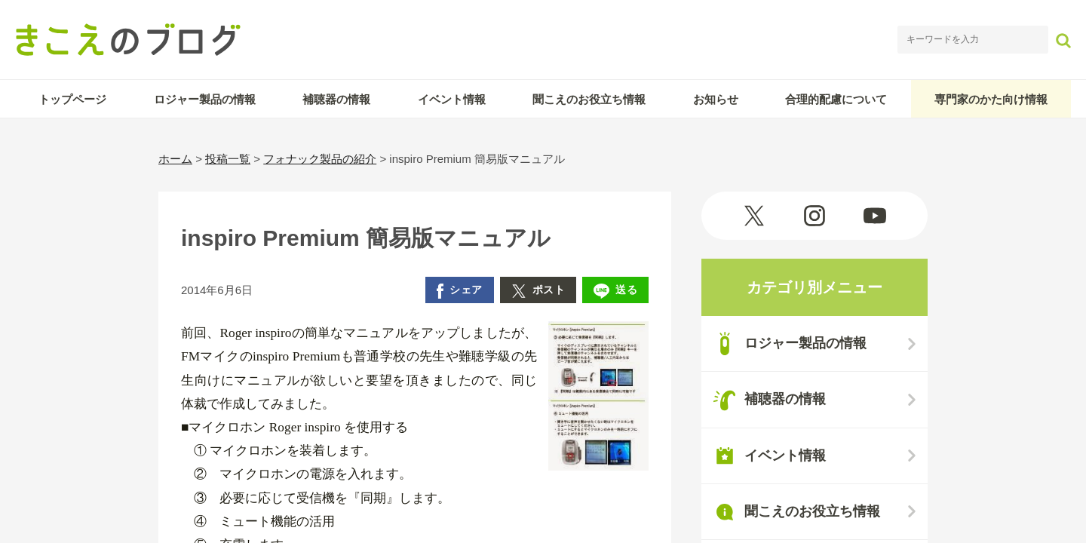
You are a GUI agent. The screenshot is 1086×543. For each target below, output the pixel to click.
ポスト (538, 291)
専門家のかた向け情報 (991, 99)
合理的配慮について (836, 99)
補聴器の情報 (336, 99)
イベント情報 (452, 99)
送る (615, 291)
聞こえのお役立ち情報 (589, 99)
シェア (460, 291)
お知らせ (715, 99)
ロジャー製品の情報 (205, 99)
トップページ (72, 99)
